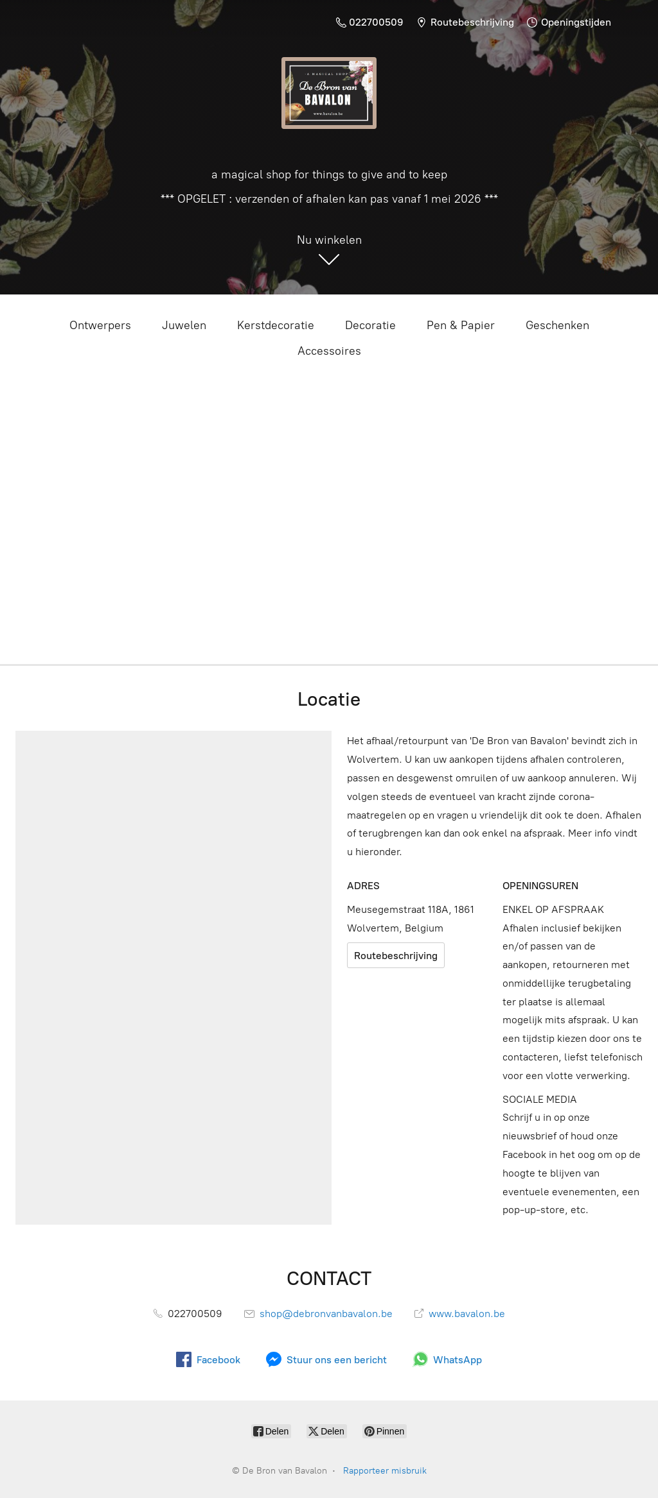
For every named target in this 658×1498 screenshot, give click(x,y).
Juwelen (184, 325)
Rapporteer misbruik (385, 1470)
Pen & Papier (461, 325)
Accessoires (329, 351)
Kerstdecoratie (275, 325)
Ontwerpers (100, 325)
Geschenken (557, 325)
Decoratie (370, 325)
